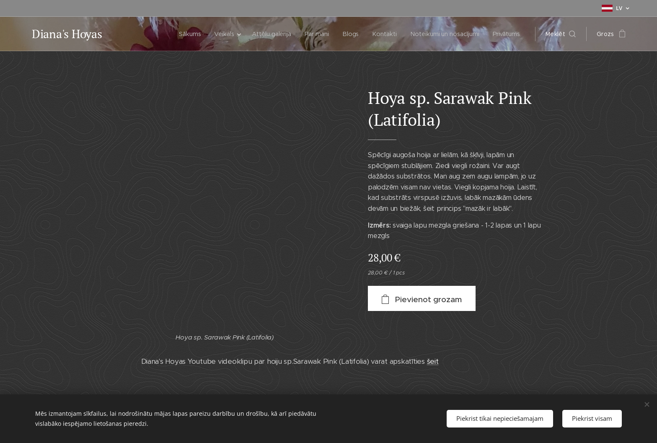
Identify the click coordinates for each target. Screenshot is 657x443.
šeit (433, 361)
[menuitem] (185, 33)
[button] (560, 33)
